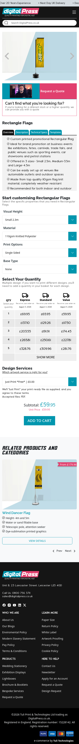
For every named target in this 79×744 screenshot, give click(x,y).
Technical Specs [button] (39, 132)
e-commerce (41, 740)
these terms (21, 393)
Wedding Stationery (14, 666)
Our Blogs (8, 626)
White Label (49, 632)
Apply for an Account (55, 678)
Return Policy (50, 626)
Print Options (13, 244)
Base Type (10, 261)
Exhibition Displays (14, 672)
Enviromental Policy (14, 632)
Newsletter (48, 672)
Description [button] (22, 132)
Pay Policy (8, 645)
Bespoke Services (13, 691)
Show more (46, 357)
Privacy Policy (50, 645)
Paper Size (48, 620)
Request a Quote (53, 91)
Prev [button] (56, 551)
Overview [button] (8, 132)
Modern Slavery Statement (19, 638)
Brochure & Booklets (15, 684)
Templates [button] (55, 132)
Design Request (51, 691)
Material (9, 228)
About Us (8, 620)
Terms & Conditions (14, 651)
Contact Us (48, 666)
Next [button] (71, 551)
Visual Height (12, 211)
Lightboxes (9, 678)
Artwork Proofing (52, 638)
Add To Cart (39, 420)
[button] (21, 91)
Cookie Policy (50, 651)
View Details (37, 541)
